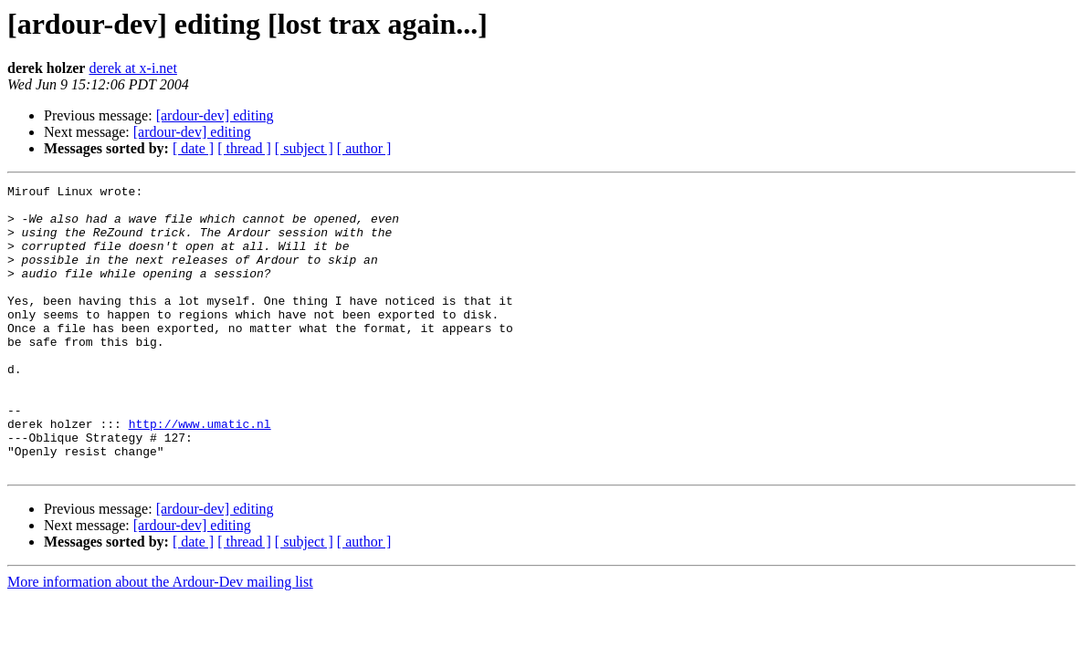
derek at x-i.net (132, 68)
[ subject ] (304, 148)
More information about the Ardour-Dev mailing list (160, 639)
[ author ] (364, 148)
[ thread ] (244, 148)
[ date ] (193, 148)
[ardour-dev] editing (215, 115)
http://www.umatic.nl (200, 472)
